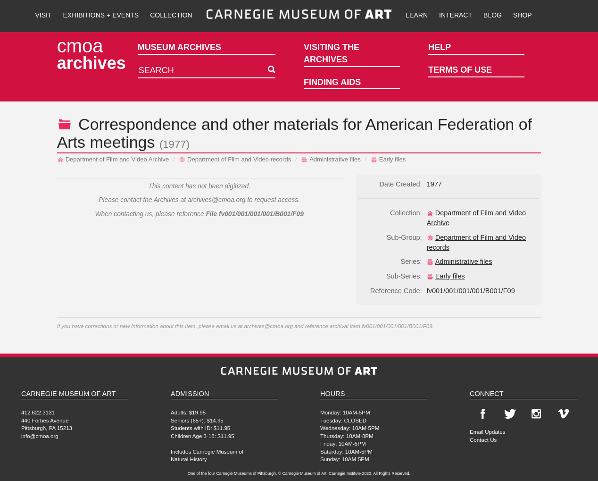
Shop (522, 15)
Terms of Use (460, 70)
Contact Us (483, 440)
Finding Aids (332, 82)
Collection (171, 15)
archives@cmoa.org (217, 199)
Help (439, 47)
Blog (492, 15)
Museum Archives (179, 47)
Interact (455, 15)
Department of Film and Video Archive (113, 159)
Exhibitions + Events (101, 15)
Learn (417, 15)
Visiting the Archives (331, 53)
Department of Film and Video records (235, 159)
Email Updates (487, 432)
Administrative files (331, 159)
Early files (388, 159)
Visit (43, 15)
